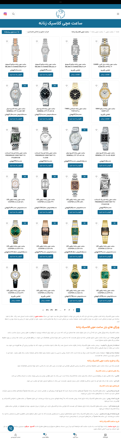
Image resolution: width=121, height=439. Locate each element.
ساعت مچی (110, 32)
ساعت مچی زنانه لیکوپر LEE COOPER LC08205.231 (15, 291)
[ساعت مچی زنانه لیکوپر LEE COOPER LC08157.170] (75, 276)
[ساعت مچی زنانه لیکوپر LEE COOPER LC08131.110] (105, 232)
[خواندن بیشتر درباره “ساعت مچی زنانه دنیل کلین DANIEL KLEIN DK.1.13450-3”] (105, 74)
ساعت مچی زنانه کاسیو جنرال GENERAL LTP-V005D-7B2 (16, 109)
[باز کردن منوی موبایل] (118, 14)
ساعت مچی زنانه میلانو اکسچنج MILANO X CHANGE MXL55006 (45, 65)
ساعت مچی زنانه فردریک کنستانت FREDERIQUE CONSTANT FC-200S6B (45, 155)
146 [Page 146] (56, 310)
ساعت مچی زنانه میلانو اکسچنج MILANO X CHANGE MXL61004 (75, 65)
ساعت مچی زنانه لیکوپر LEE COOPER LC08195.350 (45, 291)
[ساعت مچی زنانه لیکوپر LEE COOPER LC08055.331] (46, 185)
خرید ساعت (112, 426)
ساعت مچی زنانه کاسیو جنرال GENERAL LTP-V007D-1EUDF (105, 154)
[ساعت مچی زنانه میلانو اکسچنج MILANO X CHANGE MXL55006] (46, 50)
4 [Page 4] (64, 310)
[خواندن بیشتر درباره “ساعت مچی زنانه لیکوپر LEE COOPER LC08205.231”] (16, 300)
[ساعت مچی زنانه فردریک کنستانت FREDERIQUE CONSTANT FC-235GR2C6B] (16, 139)
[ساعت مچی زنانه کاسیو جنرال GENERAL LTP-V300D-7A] (75, 139)
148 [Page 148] (47, 310)
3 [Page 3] (69, 310)
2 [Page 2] (73, 310)
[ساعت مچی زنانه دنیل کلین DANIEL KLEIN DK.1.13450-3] (105, 50)
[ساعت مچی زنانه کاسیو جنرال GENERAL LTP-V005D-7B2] (16, 94)
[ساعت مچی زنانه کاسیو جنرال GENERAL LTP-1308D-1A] (46, 94)
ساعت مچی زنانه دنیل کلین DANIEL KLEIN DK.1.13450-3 (105, 65)
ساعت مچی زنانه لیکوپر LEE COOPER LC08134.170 (105, 291)
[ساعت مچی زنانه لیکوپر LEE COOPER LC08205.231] (16, 276)
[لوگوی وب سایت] (60, 14)
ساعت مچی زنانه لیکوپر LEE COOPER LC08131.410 (45, 247)
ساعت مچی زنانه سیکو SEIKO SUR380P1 (105, 109)
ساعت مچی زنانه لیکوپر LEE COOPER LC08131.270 (75, 247)
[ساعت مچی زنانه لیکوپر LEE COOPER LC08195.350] (46, 276)
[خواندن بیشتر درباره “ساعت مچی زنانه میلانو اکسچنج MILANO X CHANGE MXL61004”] (75, 74)
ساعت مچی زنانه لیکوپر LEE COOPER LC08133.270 (15, 247)
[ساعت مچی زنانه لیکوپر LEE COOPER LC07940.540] (75, 185)
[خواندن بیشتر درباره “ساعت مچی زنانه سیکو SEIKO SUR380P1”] (105, 118)
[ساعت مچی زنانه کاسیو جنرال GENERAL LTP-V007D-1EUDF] (105, 139)
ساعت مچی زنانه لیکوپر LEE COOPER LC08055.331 (45, 200)
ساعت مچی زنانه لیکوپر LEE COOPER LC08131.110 (105, 247)
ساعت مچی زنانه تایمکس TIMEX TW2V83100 (75, 109)
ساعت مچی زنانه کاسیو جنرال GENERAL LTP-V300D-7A (75, 154)
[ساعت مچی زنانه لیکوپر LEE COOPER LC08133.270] (16, 232)
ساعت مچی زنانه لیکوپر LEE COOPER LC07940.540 (75, 200)
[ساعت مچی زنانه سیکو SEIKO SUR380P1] (105, 94)
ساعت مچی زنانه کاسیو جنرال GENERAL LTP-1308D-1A (45, 109)
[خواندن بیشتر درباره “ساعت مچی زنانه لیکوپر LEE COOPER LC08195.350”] (46, 300)
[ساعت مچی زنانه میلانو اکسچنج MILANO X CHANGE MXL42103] (16, 50)
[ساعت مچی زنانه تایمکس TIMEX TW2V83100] (75, 94)
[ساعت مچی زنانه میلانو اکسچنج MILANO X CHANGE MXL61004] (75, 50)
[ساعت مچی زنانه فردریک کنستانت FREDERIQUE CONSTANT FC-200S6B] (46, 139)
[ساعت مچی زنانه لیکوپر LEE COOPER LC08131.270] (75, 232)
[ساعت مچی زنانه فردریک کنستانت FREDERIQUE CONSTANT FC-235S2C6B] (105, 185)
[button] (45, 74)
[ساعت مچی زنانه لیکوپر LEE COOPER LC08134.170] (105, 276)
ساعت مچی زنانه (97, 32)
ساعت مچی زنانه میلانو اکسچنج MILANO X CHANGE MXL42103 (15, 65)
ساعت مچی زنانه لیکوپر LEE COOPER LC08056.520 (15, 200)
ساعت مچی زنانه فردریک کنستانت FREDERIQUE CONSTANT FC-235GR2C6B (15, 155)
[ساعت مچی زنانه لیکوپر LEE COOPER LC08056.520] (16, 185)
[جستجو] (13, 14)
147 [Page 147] (51, 310)
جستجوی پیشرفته (10, 32)
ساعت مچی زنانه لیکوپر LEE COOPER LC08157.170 (75, 291)
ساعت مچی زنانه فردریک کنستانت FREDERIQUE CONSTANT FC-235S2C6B (105, 201)
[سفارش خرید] (37, 32)
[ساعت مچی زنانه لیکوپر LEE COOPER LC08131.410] (46, 232)
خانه (117, 32)
